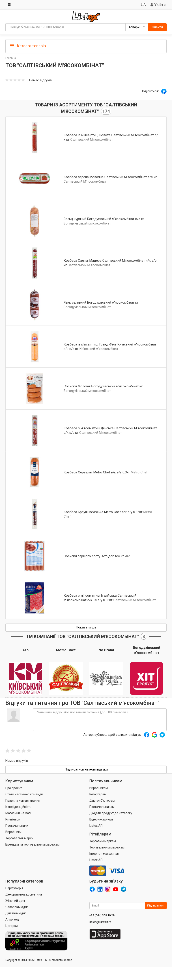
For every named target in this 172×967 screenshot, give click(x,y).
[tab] (86, 45)
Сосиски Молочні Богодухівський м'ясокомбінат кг (103, 386)
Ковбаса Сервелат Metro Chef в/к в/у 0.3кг (97, 472)
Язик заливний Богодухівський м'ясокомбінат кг (101, 302)
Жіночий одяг (15, 900)
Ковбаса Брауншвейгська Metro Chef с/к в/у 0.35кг (103, 512)
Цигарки (11, 926)
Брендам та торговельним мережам (32, 844)
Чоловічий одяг (16, 907)
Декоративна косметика (23, 894)
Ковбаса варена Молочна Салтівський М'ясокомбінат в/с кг (110, 177)
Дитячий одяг (15, 913)
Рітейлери (12, 819)
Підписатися (155, 905)
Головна (10, 58)
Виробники (13, 832)
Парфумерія (14, 888)
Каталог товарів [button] (28, 46)
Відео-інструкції (101, 819)
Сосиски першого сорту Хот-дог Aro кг (94, 556)
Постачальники (16, 825)
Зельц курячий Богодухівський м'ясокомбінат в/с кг (104, 219)
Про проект (13, 788)
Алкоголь (12, 919)
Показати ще (86, 627)
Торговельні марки (19, 838)
